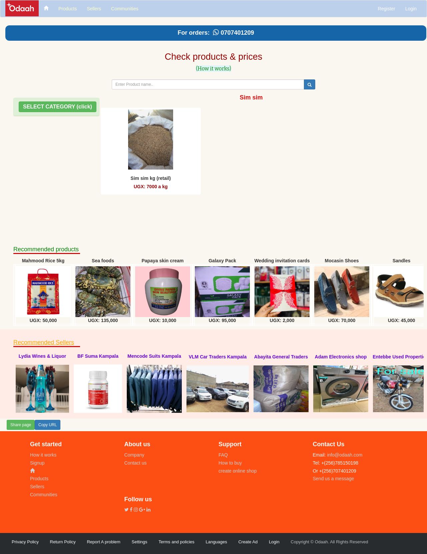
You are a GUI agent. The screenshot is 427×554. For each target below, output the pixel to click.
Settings (139, 541)
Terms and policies (176, 541)
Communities (43, 494)
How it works (43, 455)
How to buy (230, 463)
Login (411, 8)
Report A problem (103, 541)
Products (39, 478)
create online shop (238, 471)
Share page (20, 425)
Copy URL (47, 425)
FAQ (223, 455)
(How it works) (213, 68)
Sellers (37, 486)
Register (386, 8)
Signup (37, 463)
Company (134, 455)
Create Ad (248, 541)
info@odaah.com (344, 455)
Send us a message (333, 478)
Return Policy (63, 541)
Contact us (135, 463)
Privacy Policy (25, 541)
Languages (216, 541)
